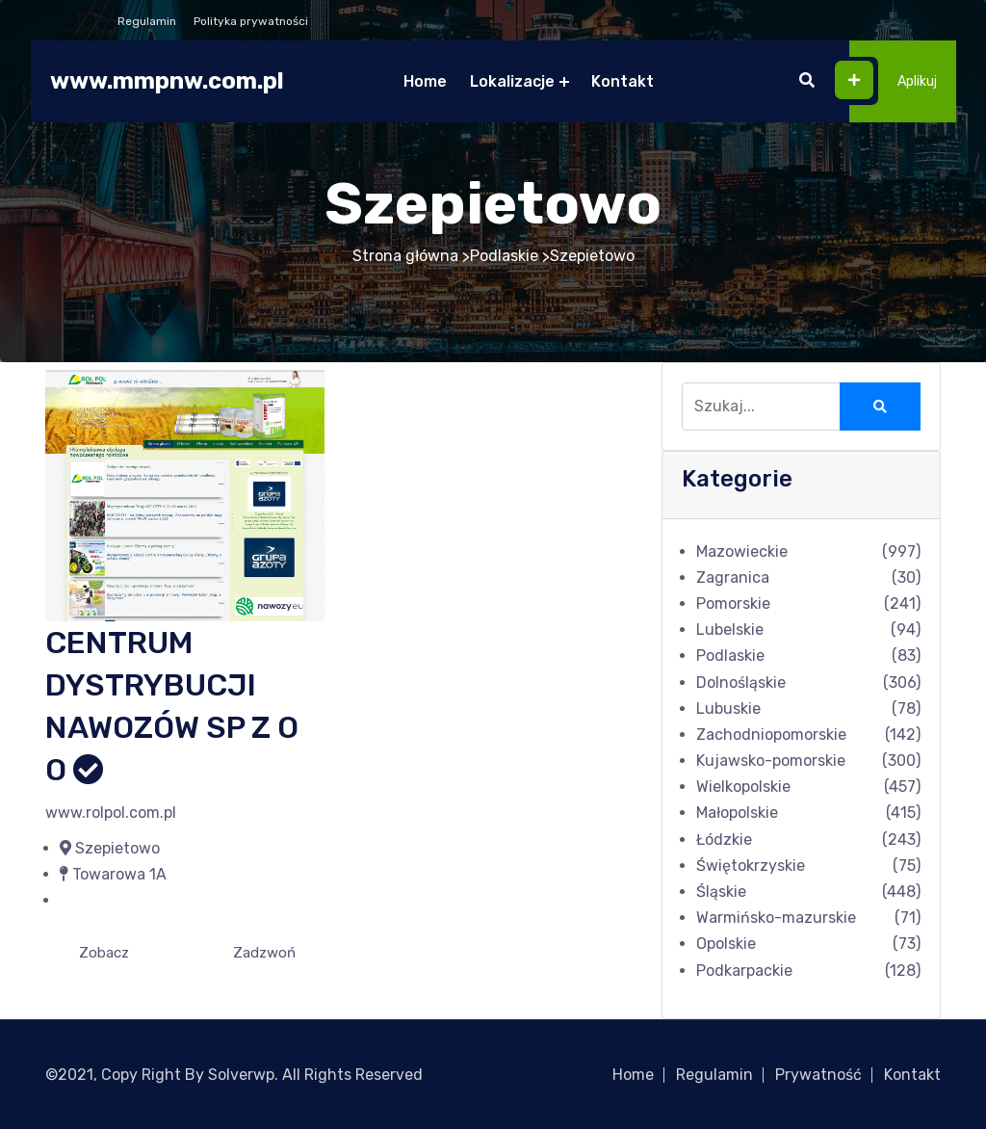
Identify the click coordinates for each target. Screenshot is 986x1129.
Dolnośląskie (741, 682)
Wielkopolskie (743, 786)
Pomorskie (733, 603)
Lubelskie (730, 629)
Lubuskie (728, 708)
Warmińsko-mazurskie (776, 917)
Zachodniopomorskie (771, 734)
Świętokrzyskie (750, 865)
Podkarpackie (744, 970)
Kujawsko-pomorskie (770, 760)
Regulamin (146, 21)
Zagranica (732, 577)
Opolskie (726, 943)
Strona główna (405, 256)
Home (425, 81)
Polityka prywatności (251, 21)
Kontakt (622, 81)
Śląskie (721, 891)
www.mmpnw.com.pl (167, 80)
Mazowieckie (742, 551)
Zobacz (104, 952)
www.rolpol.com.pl (110, 812)
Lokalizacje (512, 81)
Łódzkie (724, 839)
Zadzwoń (264, 952)
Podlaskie (504, 256)
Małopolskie (737, 812)
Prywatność (818, 1074)
